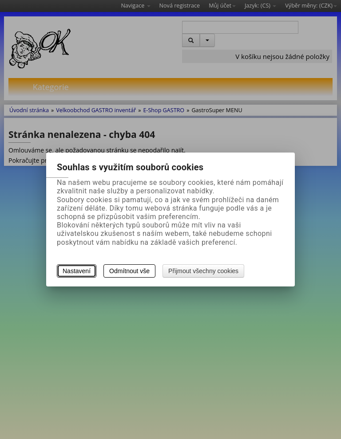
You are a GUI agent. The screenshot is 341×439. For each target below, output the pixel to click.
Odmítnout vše (129, 270)
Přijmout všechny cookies (203, 270)
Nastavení (77, 270)
